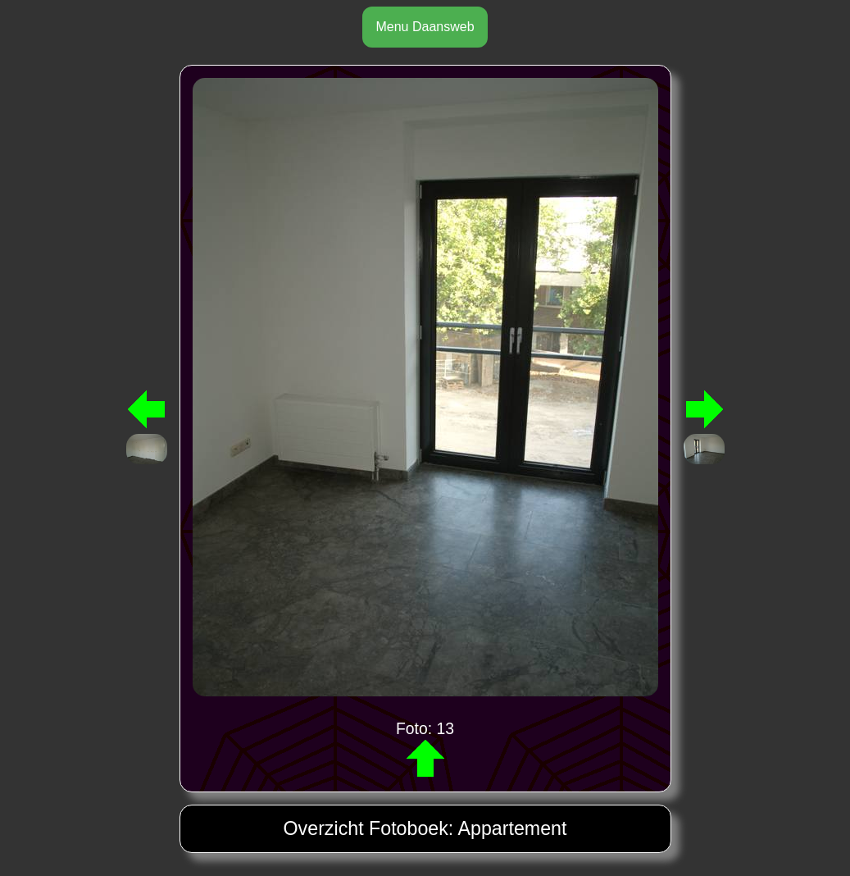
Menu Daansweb (424, 27)
